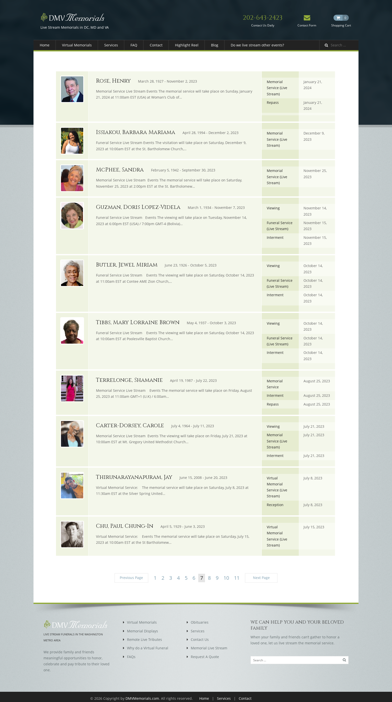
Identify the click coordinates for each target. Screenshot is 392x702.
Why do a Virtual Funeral (147, 644)
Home (45, 45)
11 (237, 574)
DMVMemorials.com (142, 695)
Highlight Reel (186, 45)
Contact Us (200, 636)
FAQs (131, 653)
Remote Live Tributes (144, 636)
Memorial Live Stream (209, 644)
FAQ (133, 45)
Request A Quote (205, 653)
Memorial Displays (142, 627)
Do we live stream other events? (257, 45)
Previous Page (131, 574)
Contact (156, 45)
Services (111, 45)
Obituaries (199, 619)
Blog (214, 45)
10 (226, 574)
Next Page (261, 574)
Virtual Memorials (77, 45)
